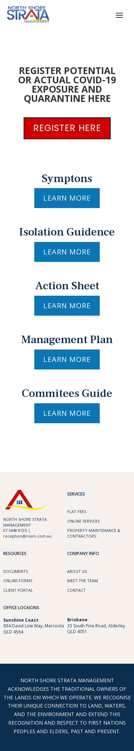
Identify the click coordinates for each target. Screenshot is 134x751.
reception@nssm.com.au (27, 536)
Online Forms (17, 580)
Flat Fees (76, 511)
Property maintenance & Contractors (93, 533)
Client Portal (18, 590)
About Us (77, 571)
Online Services (83, 521)
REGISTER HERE (67, 128)
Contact (76, 590)
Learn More (67, 198)
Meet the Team (82, 580)
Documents (15, 571)
